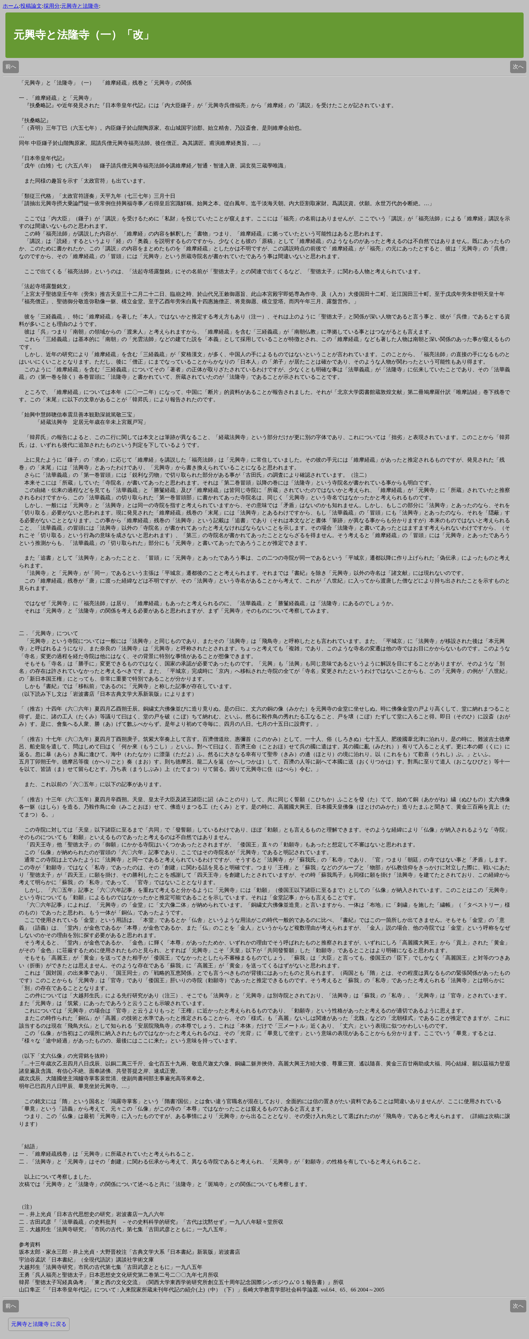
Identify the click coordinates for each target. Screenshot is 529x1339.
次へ (518, 66)
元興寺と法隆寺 (80, 6)
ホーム (11, 6)
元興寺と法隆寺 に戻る (38, 1324)
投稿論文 (31, 6)
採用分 (52, 6)
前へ (10, 66)
